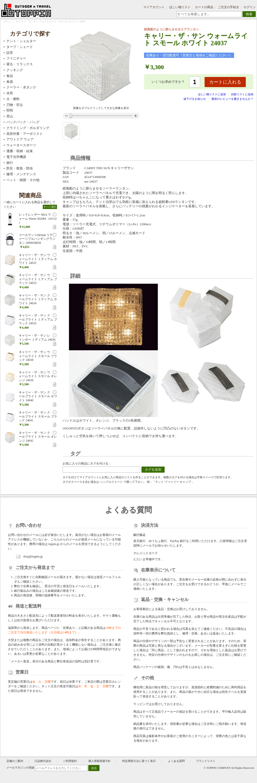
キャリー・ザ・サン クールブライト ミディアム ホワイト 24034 (38, 299)
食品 (9, 76)
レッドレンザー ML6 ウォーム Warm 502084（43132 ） (38, 218)
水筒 (9, 93)
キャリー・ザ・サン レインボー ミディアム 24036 (37, 337)
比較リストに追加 (242, 94)
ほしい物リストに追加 (212, 94)
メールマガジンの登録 (20, 767)
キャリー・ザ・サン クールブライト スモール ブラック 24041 (38, 416)
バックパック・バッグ (22, 122)
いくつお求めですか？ (168, 82)
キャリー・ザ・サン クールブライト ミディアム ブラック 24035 (38, 319)
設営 (9, 53)
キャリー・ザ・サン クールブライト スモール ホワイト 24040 (38, 396)
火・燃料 (13, 99)
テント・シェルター (21, 41)
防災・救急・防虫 (19, 168)
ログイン (250, 7)
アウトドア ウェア (20, 139)
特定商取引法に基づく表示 (139, 760)
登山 (9, 116)
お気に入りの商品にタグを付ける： (87, 463)
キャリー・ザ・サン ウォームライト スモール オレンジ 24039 (38, 376)
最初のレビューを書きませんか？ (232, 98)
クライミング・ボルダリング (27, 128)
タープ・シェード (19, 47)
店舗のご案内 (14, 760)
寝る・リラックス (19, 64)
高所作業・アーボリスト (24, 134)
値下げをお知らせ (194, 98)
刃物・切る (14, 105)
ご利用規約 (70, 760)
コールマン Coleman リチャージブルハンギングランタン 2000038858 (37, 239)
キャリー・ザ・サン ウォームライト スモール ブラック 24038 (38, 356)
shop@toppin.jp (33, 556)
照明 (9, 110)
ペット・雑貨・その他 (22, 180)
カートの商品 (204, 7)
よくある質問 (176, 760)
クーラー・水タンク (21, 87)
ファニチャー (16, 58)
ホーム (7, 21)
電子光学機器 (16, 157)
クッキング (14, 70)
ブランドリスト (206, 760)
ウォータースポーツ (21, 145)
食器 (9, 82)
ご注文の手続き (228, 7)
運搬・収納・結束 (19, 151)
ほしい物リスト (180, 7)
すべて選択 (50, 206)
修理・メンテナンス (21, 174)
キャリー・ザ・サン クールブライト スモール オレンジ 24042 (38, 436)
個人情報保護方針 (99, 760)
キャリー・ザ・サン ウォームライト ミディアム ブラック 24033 (38, 279)
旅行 (9, 163)
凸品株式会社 (43, 760)
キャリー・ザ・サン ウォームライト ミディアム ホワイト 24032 (38, 259)
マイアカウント (154, 7)
